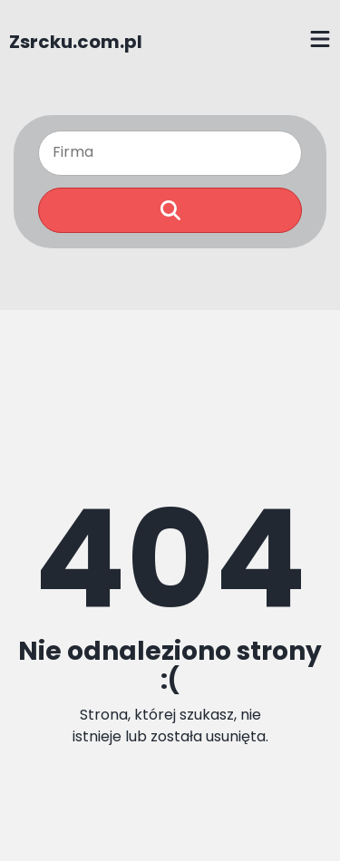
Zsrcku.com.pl (75, 41)
